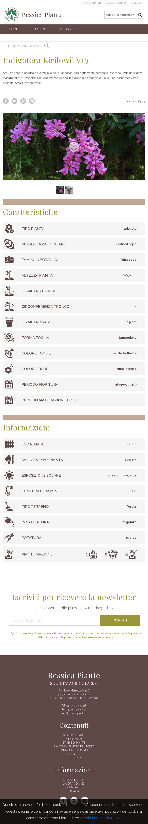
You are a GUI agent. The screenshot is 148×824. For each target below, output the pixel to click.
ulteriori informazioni (96, 818)
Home (13, 29)
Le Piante (67, 29)
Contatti (137, 3)
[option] (74, 146)
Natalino (74, 757)
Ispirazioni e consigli (74, 750)
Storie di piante (74, 742)
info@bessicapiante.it (74, 713)
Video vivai (74, 739)
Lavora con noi (117, 3)
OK (119, 818)
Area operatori (91, 3)
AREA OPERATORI (74, 779)
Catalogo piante (74, 735)
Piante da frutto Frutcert (74, 746)
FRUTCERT (74, 754)
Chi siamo (39, 29)
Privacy (74, 791)
